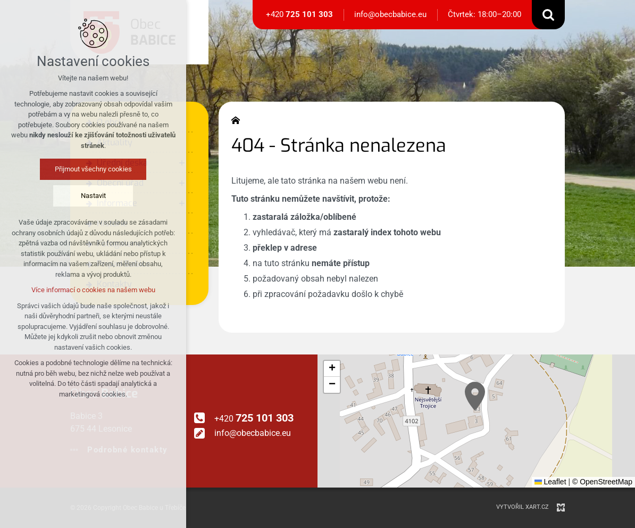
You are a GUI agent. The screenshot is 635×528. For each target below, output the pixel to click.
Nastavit (93, 196)
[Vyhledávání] (548, 14)
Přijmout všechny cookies (93, 169)
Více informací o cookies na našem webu (93, 290)
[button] (475, 396)
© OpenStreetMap (602, 481)
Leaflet (550, 481)
